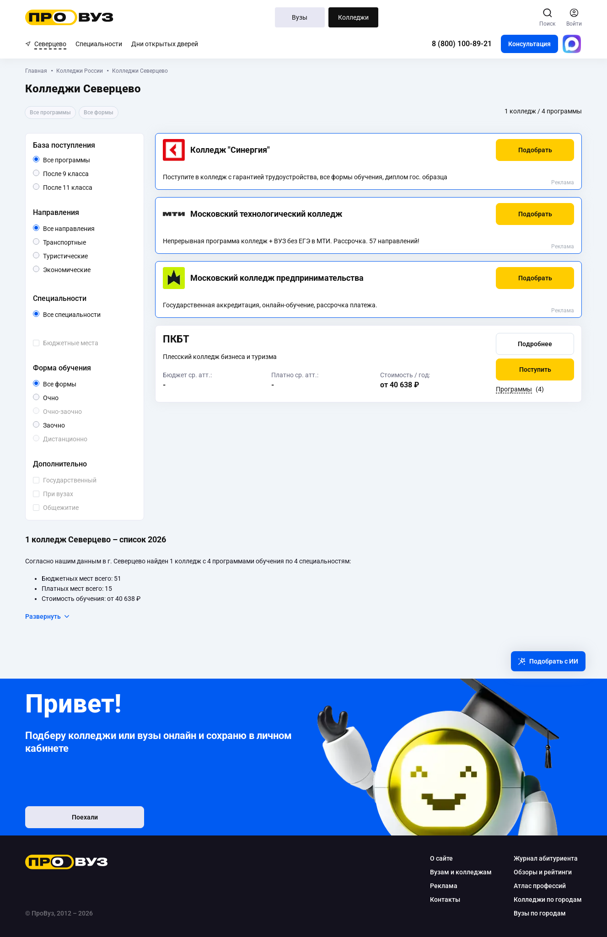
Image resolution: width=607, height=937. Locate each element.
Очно (58, 397)
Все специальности (88, 315)
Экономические (88, 269)
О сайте (441, 858)
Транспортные (86, 241)
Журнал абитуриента (546, 858)
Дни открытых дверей (164, 44)
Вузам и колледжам (461, 872)
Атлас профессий (540, 885)
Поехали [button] (85, 817)
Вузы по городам (540, 913)
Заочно (64, 424)
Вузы (299, 17)
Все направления (88, 229)
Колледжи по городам (548, 899)
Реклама (562, 182)
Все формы (70, 384)
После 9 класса (76, 174)
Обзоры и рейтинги (543, 872)
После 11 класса (78, 187)
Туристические (87, 255)
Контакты (445, 899)
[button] (535, 150)
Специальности (98, 44)
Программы (514, 389)
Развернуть (47, 616)
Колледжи (353, 17)
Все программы (84, 160)
